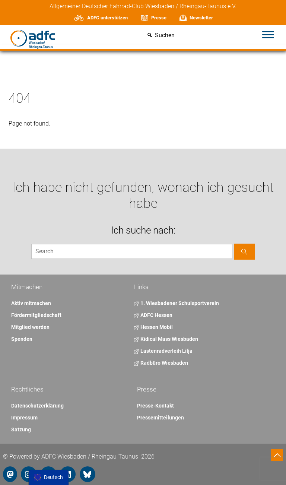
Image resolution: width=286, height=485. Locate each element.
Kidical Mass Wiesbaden (166, 339)
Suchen (165, 35)
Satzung (21, 429)
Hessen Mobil (153, 327)
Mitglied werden (30, 327)
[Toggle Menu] (268, 35)
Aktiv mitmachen (31, 303)
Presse (158, 17)
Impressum (24, 418)
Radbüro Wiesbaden (161, 363)
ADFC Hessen (153, 315)
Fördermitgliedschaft (36, 315)
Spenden (21, 339)
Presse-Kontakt (155, 406)
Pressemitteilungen (160, 418)
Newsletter (201, 17)
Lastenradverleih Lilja (163, 351)
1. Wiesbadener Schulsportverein (176, 303)
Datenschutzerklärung (37, 406)
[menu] (49, 477)
